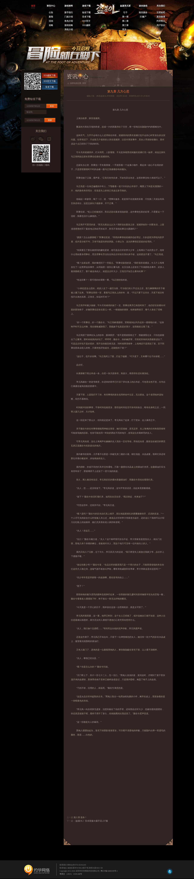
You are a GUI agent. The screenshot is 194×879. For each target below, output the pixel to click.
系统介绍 (68, 29)
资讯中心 (51, 6)
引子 (125, 12)
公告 (51, 12)
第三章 (125, 25)
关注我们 (161, 6)
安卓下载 (86, 17)
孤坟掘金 (143, 12)
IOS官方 (86, 21)
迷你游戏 (143, 6)
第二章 (125, 21)
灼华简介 (161, 21)
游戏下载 (86, 6)
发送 (52, 106)
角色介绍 (68, 21)
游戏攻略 (68, 25)
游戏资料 (68, 6)
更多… (125, 29)
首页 (84, 83)
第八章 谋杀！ (80, 817)
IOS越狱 (86, 25)
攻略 (51, 25)
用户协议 (161, 25)
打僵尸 (143, 17)
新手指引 (68, 12)
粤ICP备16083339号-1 (109, 871)
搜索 (50, 120)
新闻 (51, 17)
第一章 (125, 17)
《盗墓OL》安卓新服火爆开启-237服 (91, 821)
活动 (51, 21)
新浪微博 (161, 17)
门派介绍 (68, 17)
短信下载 (86, 12)
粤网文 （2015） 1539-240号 (71, 874)
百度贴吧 (161, 12)
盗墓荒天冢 (125, 6)
